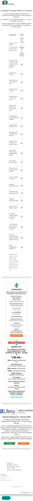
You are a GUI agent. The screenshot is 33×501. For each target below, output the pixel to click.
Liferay (31, 492)
